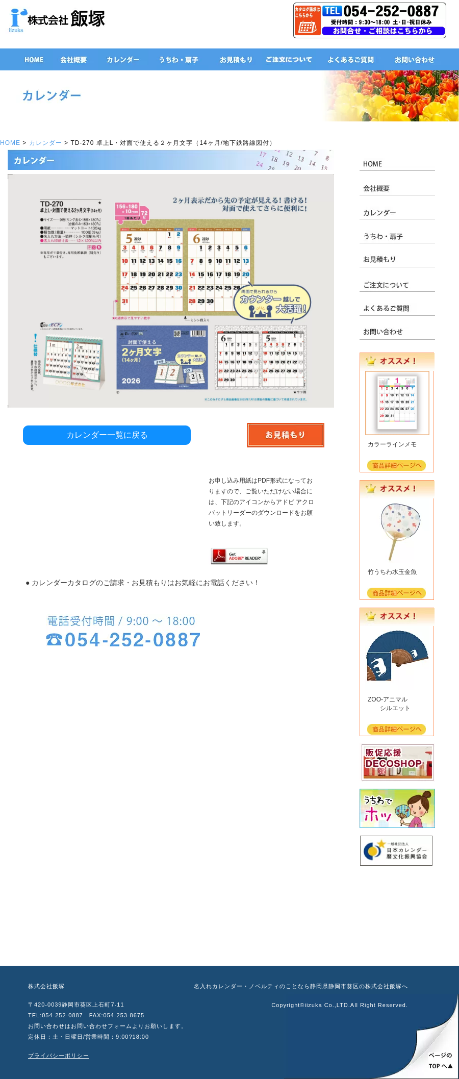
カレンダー (45, 142)
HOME (10, 142)
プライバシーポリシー (58, 1055)
